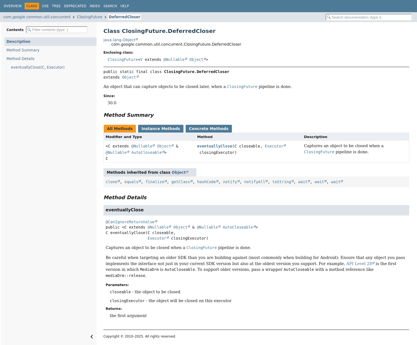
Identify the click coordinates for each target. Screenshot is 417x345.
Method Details (21, 59)
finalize (155, 182)
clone (111, 182)
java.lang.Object (119, 40)
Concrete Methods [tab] (209, 128)
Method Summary (23, 50)
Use (45, 6)
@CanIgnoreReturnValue (130, 222)
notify (230, 182)
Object (196, 59)
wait (303, 182)
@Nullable (174, 59)
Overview (13, 6)
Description (19, 42)
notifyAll (254, 182)
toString (281, 182)
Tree (56, 6)
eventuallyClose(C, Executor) (38, 67)
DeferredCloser (124, 17)
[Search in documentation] (369, 17)
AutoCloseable (146, 152)
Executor (274, 146)
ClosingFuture (89, 17)
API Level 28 (359, 263)
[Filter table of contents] (56, 29)
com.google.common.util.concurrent (37, 17)
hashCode (206, 182)
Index (95, 6)
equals (132, 182)
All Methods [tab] (120, 128)
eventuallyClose (214, 146)
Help (124, 6)
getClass (180, 182)
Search (110, 6)
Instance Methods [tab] (160, 128)
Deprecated (75, 6)
